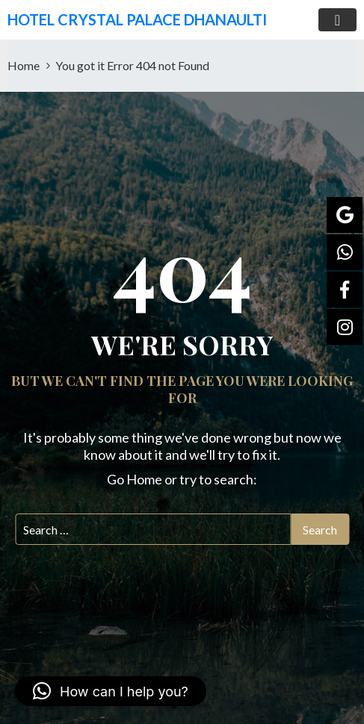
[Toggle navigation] (337, 19)
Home (23, 65)
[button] (110, 691)
